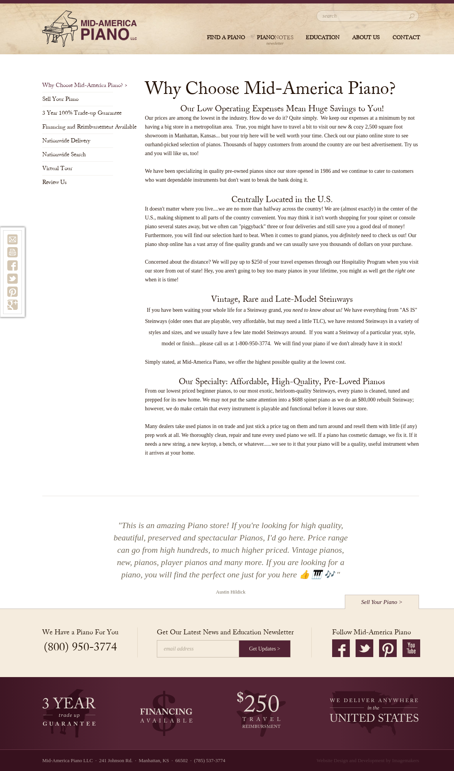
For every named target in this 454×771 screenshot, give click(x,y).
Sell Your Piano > (382, 602)
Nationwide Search (66, 154)
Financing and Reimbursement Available (77, 127)
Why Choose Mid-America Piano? (77, 85)
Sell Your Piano (62, 99)
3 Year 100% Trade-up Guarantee (77, 113)
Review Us (56, 182)
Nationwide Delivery (68, 140)
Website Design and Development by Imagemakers (368, 760)
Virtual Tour (59, 168)
